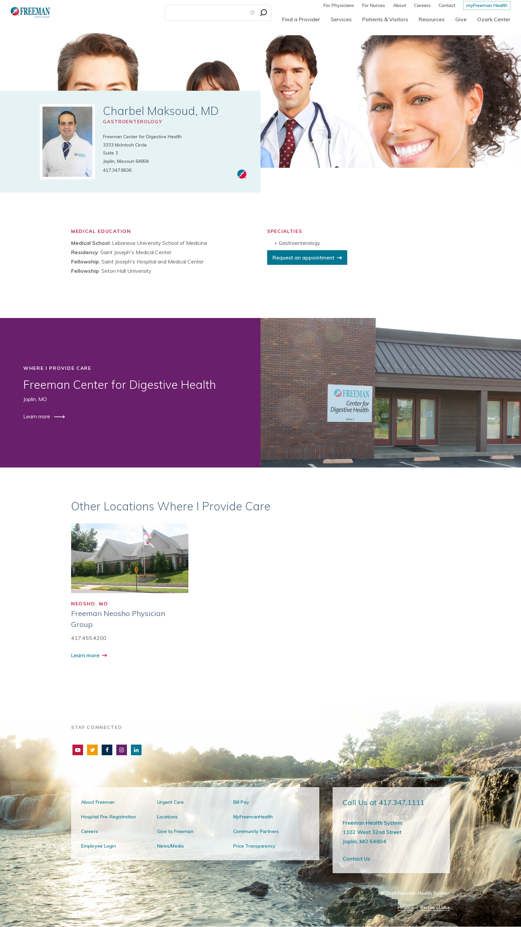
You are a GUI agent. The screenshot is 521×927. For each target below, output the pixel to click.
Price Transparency (254, 846)
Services (341, 19)
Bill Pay (241, 802)
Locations (167, 817)
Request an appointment (303, 257)
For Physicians (339, 5)
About (399, 5)
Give (461, 19)
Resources (432, 19)
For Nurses (373, 5)
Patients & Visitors (385, 19)
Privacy (406, 907)
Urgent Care (170, 802)
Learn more (37, 416)
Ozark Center (493, 19)
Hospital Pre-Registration (108, 817)
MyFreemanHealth (253, 817)
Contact (447, 5)
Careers (422, 5)
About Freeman (98, 802)
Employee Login (98, 846)
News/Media (170, 846)
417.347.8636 (117, 170)
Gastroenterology (132, 122)
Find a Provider (301, 19)
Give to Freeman (175, 831)
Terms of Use (435, 907)
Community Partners (256, 831)
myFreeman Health (486, 5)
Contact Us (356, 858)
